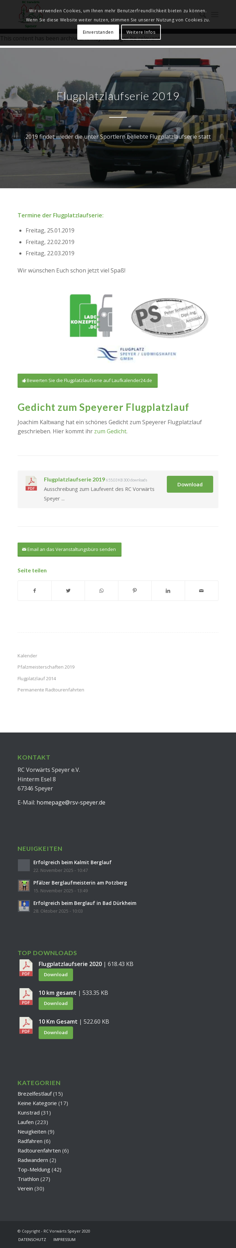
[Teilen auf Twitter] (68, 590)
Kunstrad (29, 1112)
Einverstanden (98, 32)
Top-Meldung (34, 1169)
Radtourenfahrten (39, 1150)
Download (190, 484)
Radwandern (33, 1159)
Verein (25, 1188)
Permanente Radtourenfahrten (51, 690)
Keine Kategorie (37, 1102)
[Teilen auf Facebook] (34, 590)
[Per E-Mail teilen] (201, 590)
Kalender (27, 655)
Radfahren (30, 1140)
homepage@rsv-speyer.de (71, 802)
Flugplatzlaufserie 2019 (74, 479)
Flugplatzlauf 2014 (37, 678)
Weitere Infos (141, 32)
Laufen (26, 1121)
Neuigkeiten (32, 1131)
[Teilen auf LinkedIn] (168, 590)
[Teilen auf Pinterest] (134, 590)
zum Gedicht (110, 431)
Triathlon (28, 1178)
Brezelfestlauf (35, 1093)
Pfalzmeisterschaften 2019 (46, 667)
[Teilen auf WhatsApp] (101, 590)
